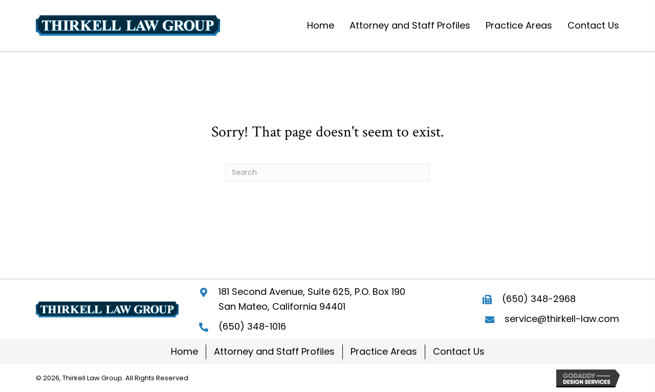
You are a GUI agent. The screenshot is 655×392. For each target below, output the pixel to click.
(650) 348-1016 (252, 326)
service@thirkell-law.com (562, 318)
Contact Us (459, 351)
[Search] (327, 172)
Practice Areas (384, 351)
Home (184, 351)
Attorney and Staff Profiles (274, 351)
